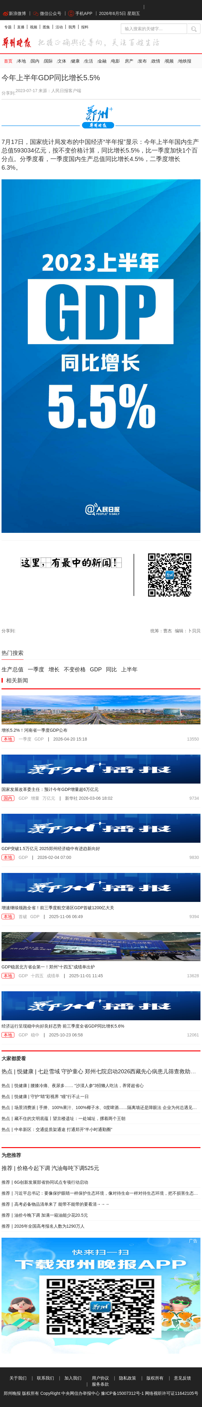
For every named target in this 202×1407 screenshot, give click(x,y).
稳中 (35, 1034)
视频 (33, 27)
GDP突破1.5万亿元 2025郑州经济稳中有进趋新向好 (51, 848)
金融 (102, 61)
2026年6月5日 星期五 (119, 13)
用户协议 (100, 1378)
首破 (23, 916)
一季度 (36, 669)
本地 (21, 61)
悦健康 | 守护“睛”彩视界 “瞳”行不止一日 (45, 1096)
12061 (193, 1034)
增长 (54, 669)
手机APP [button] (80, 13)
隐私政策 (127, 1378)
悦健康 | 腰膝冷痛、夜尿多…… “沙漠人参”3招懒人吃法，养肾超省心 (73, 1085)
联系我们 (45, 1378)
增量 (35, 798)
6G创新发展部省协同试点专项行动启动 (45, 1182)
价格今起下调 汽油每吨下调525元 (50, 1168)
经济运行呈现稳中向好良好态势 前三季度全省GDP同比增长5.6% (63, 1026)
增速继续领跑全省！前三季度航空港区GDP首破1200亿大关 (58, 907)
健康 (75, 61)
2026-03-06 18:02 (89, 798)
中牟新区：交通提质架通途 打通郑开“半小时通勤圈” (57, 1129)
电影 (115, 61)
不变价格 (75, 669)
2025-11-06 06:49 (66, 916)
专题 (8, 27)
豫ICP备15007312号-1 (122, 1393)
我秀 (72, 27)
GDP (96, 669)
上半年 (129, 669)
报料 (84, 27)
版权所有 (155, 1378)
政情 (156, 61)
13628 (193, 975)
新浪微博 (14, 13)
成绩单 (53, 975)
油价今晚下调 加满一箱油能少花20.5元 (45, 1215)
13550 (193, 739)
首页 (8, 61)
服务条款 (100, 1384)
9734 (194, 798)
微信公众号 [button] (47, 13)
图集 (46, 27)
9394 (194, 916)
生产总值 (12, 669)
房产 (129, 61)
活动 (59, 27)
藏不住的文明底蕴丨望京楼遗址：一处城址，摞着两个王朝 (63, 1118)
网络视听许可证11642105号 (171, 1393)
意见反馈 (182, 1378)
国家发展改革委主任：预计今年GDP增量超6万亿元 (50, 789)
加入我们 (72, 1378)
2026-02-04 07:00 (54, 857)
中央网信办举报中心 (80, 1393)
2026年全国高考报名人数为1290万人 (43, 1226)
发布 (142, 61)
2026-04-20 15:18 (70, 739)
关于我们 (18, 1378)
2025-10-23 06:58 (66, 1034)
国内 (35, 61)
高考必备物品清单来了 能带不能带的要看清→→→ (56, 1204)
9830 (194, 857)
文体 (62, 61)
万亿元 (48, 798)
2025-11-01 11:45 (86, 975)
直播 (20, 27)
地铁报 (185, 61)
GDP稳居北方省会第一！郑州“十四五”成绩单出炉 (48, 966)
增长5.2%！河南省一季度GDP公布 (34, 730)
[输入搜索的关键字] (154, 28)
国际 (48, 61)
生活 (89, 61)
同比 (111, 669)
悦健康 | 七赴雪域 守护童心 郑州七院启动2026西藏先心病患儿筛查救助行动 (101, 1071)
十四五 (37, 975)
